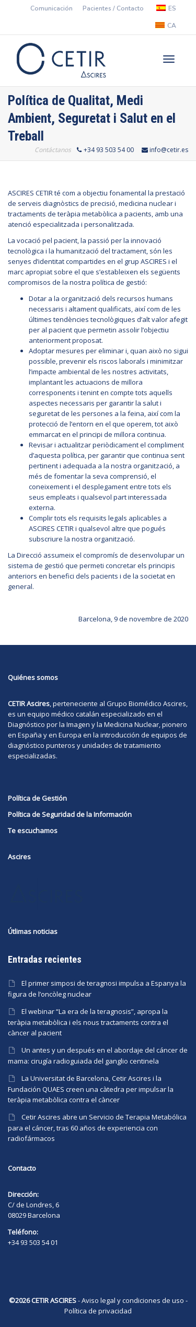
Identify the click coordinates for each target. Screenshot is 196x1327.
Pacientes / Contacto (113, 8)
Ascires (174, 703)
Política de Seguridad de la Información (70, 814)
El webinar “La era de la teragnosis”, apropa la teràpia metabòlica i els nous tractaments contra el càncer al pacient (88, 1022)
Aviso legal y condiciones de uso (133, 1300)
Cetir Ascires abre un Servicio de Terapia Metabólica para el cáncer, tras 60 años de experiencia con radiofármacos (97, 1127)
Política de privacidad (98, 1311)
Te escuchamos (32, 830)
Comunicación (51, 8)
